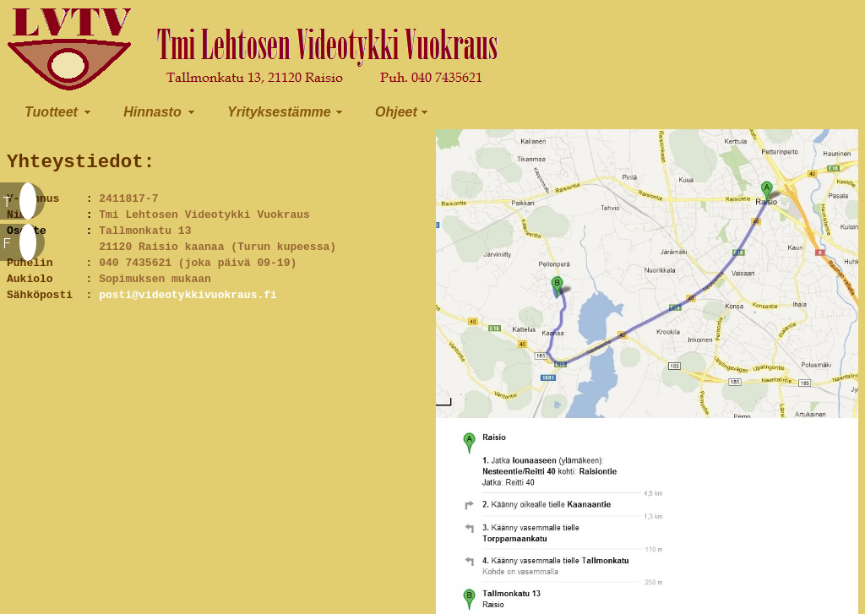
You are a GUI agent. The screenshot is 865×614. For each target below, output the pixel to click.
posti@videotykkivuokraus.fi (188, 302)
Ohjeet (396, 112)
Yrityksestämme (279, 112)
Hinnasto (152, 112)
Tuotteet (51, 112)
